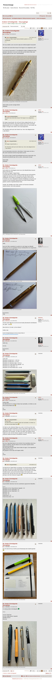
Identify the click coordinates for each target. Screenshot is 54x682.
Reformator (40, 244)
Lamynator (24, 23)
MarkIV (9, 23)
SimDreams (40, 317)
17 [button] (46, 28)
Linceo (19, 23)
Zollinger (13, 23)
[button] (31, 28)
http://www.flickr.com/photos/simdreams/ (10, 334)
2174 (42, 319)
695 (42, 345)
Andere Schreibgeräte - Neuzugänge (15, 22)
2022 (42, 111)
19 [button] (49, 28)
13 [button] (37, 28)
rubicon (8, 37)
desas (16, 23)
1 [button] (34, 28)
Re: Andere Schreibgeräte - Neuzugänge (11, 31)
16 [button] (44, 28)
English (28, 4)
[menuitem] (11, 16)
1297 (42, 38)
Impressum (35, 4)
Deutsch (25, 4)
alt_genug (40, 36)
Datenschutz (31, 4)
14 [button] (39, 28)
